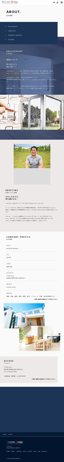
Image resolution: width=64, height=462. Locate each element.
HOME (8, 451)
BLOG (35, 451)
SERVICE (19, 451)
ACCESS (11, 39)
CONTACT (44, 451)
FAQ (39, 451)
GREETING (12, 31)
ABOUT (13, 451)
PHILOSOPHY (13, 26)
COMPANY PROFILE (15, 35)
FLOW (24, 451)
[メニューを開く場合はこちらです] (61, 2)
